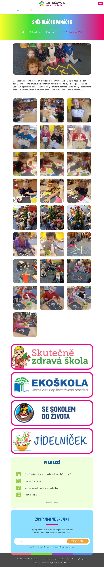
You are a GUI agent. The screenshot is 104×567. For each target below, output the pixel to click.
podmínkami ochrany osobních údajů (62, 547)
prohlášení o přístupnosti (78, 559)
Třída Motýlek (52, 32)
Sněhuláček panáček (73, 32)
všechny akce (52, 502)
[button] (100, 3)
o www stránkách (62, 559)
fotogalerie (35, 32)
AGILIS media (66, 563)
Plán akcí (52, 463)
